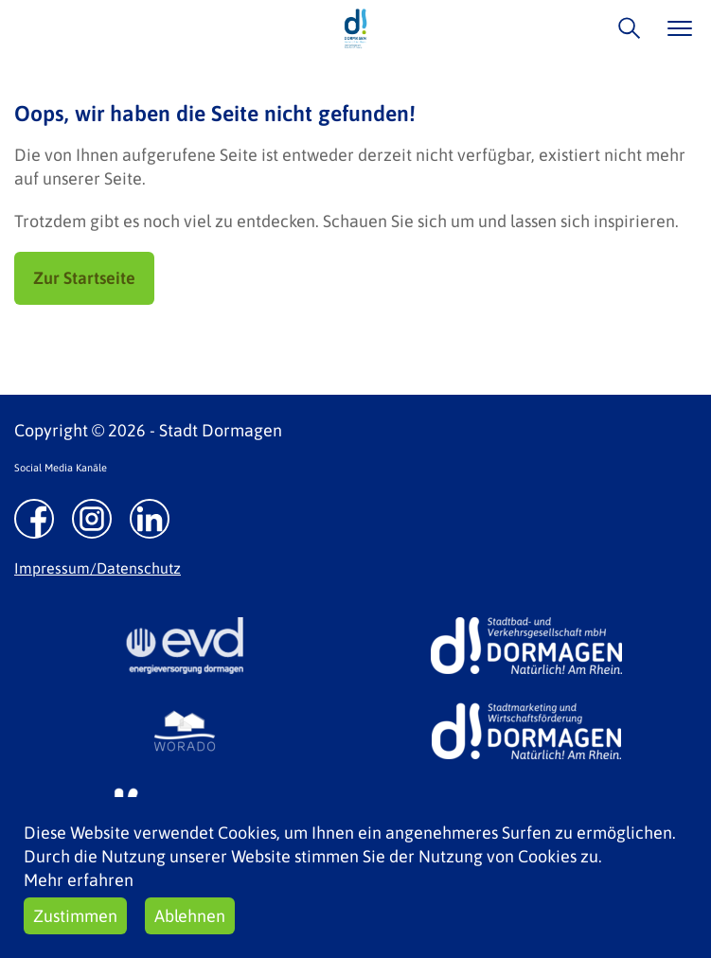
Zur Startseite (84, 278)
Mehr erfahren (78, 880)
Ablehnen (189, 916)
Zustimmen (75, 916)
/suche (624, 28)
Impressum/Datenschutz (97, 568)
